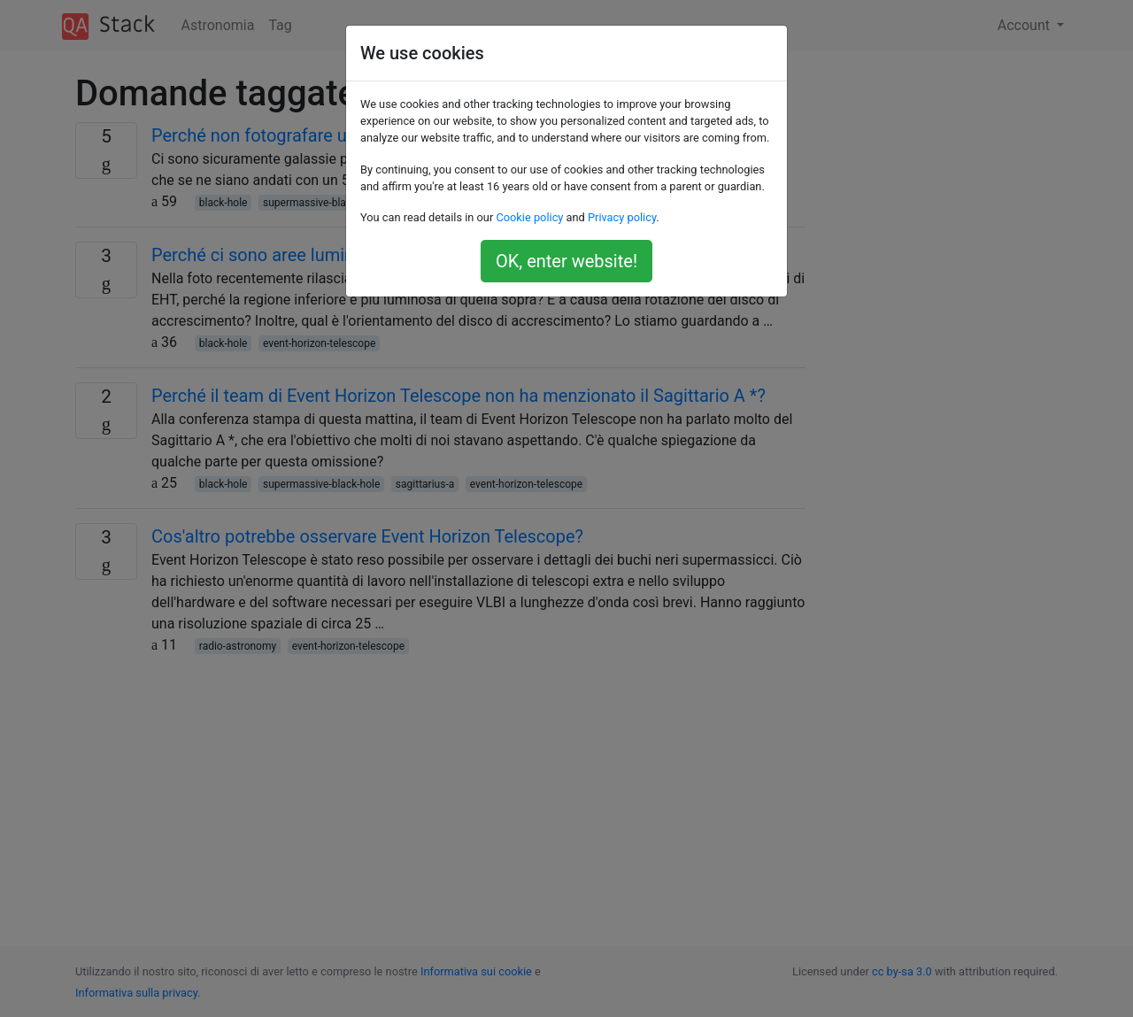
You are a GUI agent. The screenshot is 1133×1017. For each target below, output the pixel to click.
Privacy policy (622, 217)
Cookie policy (529, 217)
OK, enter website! (566, 261)
